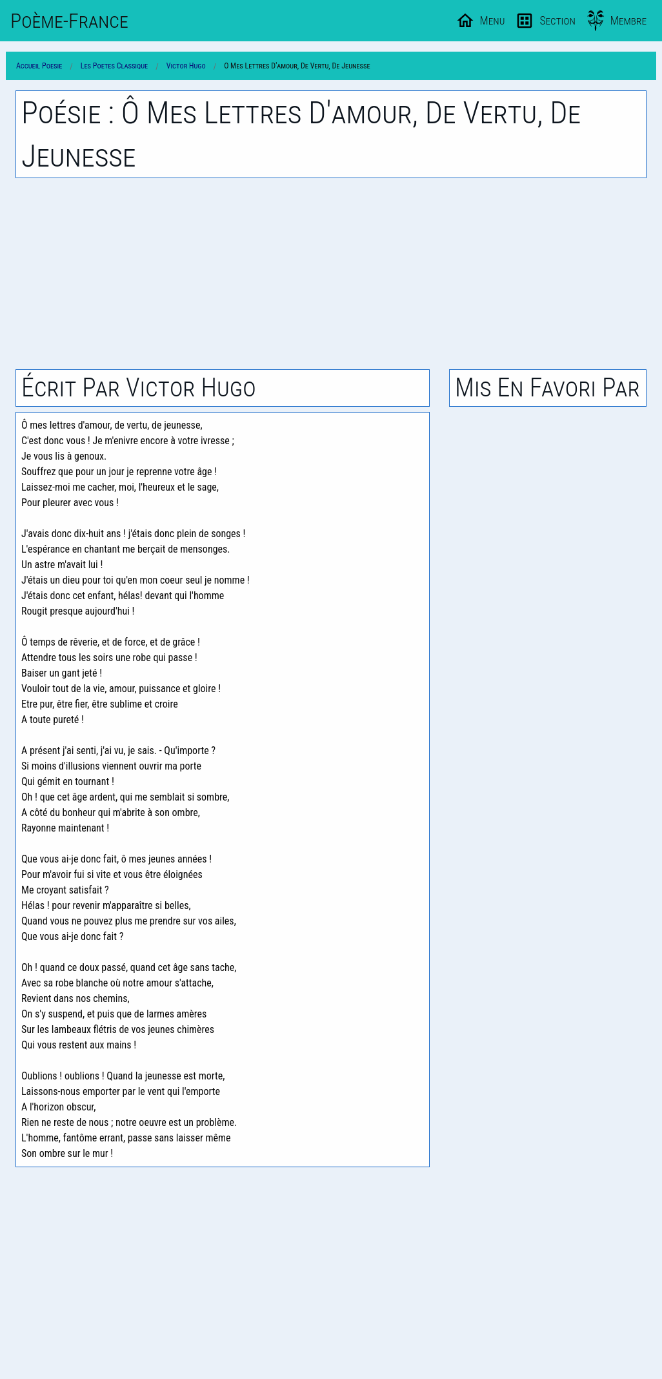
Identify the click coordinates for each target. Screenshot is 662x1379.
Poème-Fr (69, 20)
